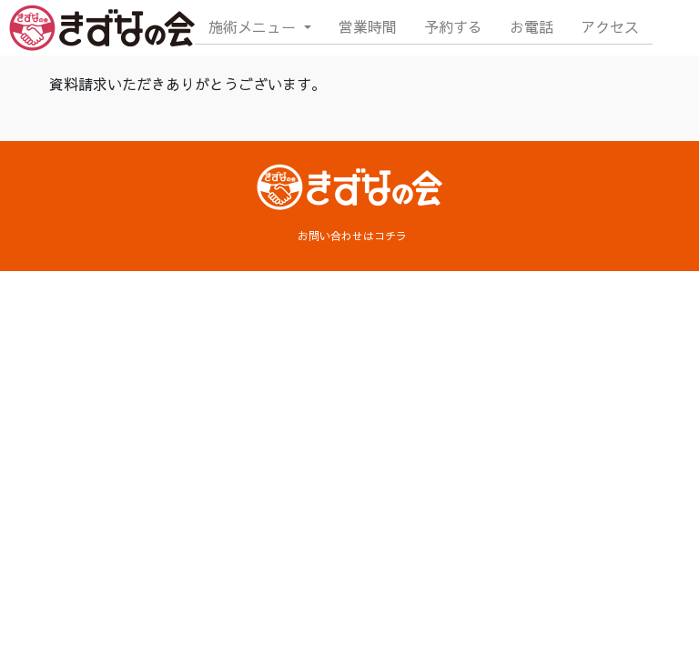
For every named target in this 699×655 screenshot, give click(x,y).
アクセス (610, 26)
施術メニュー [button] (254, 26)
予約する (453, 26)
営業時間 (368, 26)
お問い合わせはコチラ (352, 235)
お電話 (531, 26)
